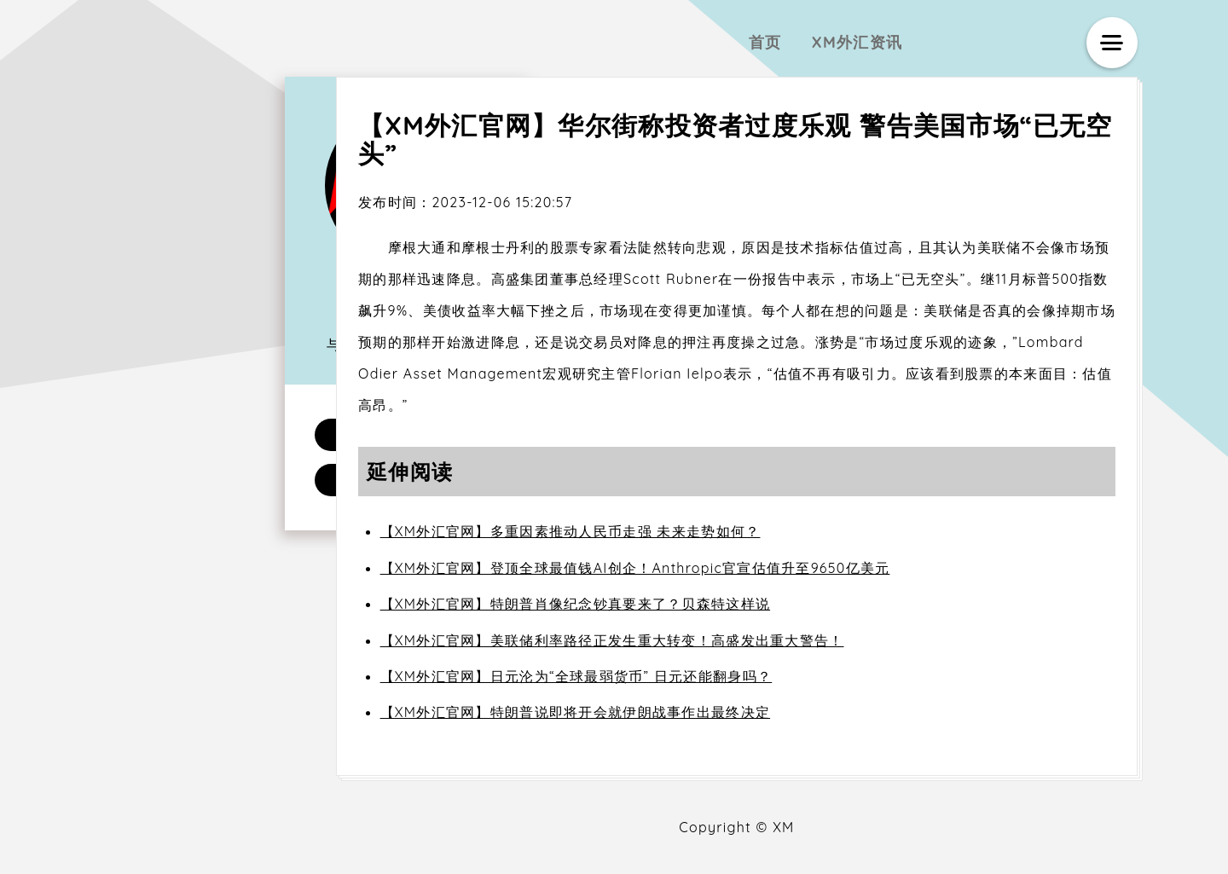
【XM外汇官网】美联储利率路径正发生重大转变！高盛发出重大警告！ (612, 640)
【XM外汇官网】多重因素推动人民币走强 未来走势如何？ (570, 531)
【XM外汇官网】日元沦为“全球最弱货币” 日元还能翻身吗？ (576, 676)
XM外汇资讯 (857, 42)
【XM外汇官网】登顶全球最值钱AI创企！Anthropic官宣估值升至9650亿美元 (635, 567)
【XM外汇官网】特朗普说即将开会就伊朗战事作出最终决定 (575, 712)
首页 (765, 42)
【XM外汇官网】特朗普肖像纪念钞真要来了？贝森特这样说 (575, 603)
